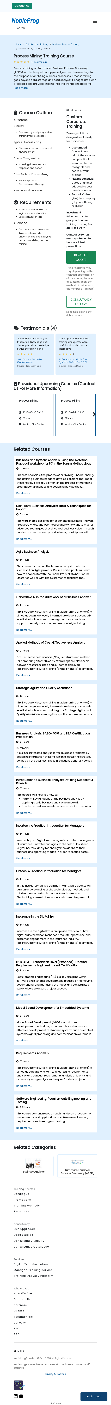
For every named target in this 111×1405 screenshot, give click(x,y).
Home (18, 44)
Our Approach (24, 1229)
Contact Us (22, 6)
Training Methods (27, 1205)
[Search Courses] (52, 28)
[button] (93, 414)
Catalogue (21, 1194)
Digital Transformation (31, 1264)
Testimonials (23, 1317)
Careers (20, 1322)
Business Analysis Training (65, 44)
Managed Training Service (33, 1270)
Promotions (22, 1200)
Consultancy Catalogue (31, 1247)
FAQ (17, 1328)
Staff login (55, 1403)
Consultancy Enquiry (29, 1241)
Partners (20, 1305)
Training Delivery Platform (34, 1276)
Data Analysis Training (37, 44)
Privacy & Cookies (55, 1374)
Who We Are (23, 1293)
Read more (21, 88)
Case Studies (23, 1235)
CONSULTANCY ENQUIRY (81, 302)
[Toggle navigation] (95, 21)
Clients (19, 1311)
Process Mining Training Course (34, 48)
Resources (21, 1211)
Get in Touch (94, 1396)
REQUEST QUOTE (81, 257)
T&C (17, 1334)
